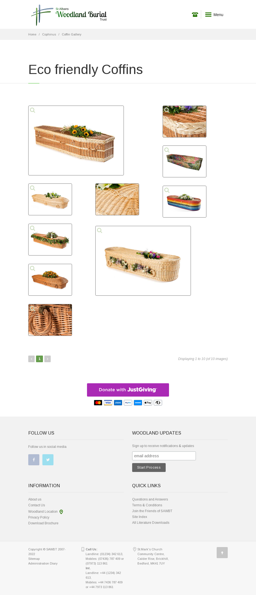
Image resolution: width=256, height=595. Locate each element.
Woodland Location (43, 512)
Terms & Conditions (147, 505)
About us (34, 499)
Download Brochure (43, 523)
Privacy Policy (38, 517)
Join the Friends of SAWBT (152, 511)
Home (32, 34)
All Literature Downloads (150, 523)
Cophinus (49, 34)
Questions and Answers (150, 499)
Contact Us (36, 505)
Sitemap (34, 558)
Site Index (139, 517)
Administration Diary (43, 563)
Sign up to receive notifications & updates (163, 446)
